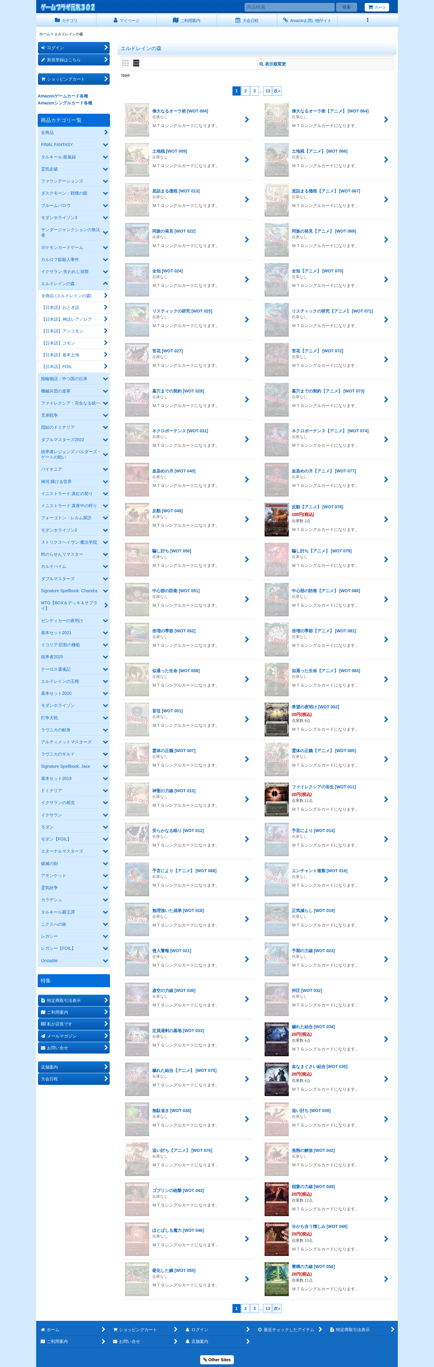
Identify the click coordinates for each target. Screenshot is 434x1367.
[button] (368, 20)
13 (268, 90)
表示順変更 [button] (272, 64)
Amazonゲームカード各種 (63, 96)
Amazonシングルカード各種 (65, 102)
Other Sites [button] (217, 1359)
